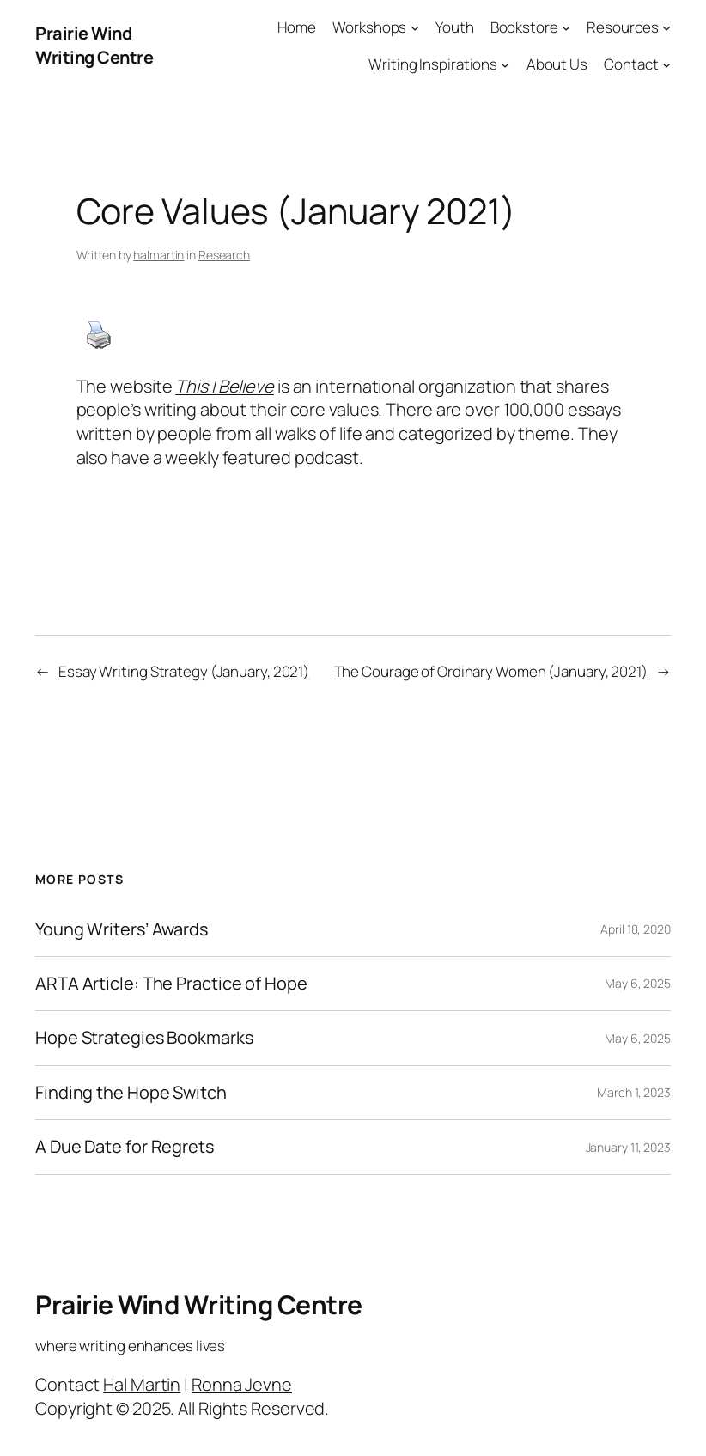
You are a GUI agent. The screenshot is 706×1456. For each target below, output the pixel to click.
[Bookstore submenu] (566, 27)
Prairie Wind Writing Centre (94, 45)
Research (224, 255)
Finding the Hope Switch (131, 1092)
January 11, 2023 (628, 1147)
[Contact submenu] (666, 64)
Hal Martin (141, 1384)
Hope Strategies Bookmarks (144, 1037)
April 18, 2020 (635, 929)
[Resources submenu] (666, 27)
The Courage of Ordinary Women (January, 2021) (491, 671)
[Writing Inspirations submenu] (505, 64)
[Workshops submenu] (415, 27)
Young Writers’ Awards (121, 929)
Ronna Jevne (242, 1384)
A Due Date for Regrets (124, 1146)
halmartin (158, 255)
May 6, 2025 (638, 983)
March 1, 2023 (634, 1092)
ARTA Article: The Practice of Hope (171, 983)
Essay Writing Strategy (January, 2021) (183, 671)
